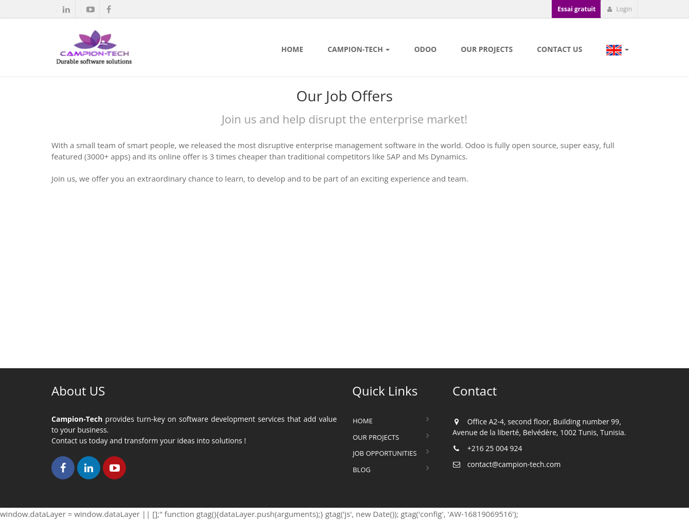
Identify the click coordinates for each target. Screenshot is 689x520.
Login (619, 9)
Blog (362, 469)
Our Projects (376, 437)
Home (363, 420)
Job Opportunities (384, 453)
